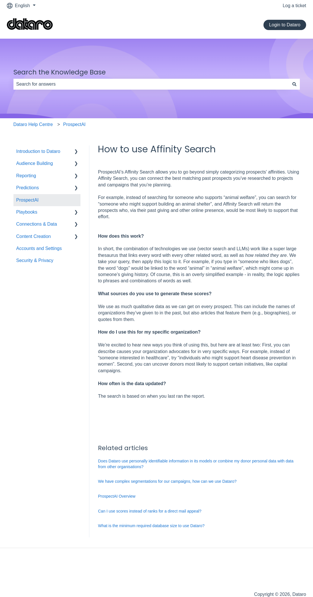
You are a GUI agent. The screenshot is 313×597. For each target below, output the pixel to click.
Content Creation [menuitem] (33, 236)
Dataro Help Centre (33, 124)
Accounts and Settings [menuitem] (39, 248)
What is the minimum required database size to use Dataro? (151, 525)
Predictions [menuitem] (27, 187)
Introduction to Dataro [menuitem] (38, 151)
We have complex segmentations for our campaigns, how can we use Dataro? (167, 481)
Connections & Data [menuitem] (36, 224)
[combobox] (151, 84)
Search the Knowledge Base (59, 72)
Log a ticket (294, 5)
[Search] (294, 84)
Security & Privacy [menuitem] (35, 260)
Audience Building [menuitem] (34, 163)
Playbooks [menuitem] (27, 212)
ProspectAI (74, 124)
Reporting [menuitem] (26, 175)
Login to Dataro (284, 24)
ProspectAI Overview (116, 496)
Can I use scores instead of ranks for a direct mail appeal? (149, 511)
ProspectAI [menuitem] (27, 200)
